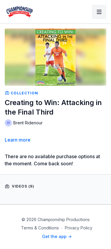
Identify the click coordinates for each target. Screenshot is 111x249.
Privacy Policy (78, 227)
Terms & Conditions (40, 227)
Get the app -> (57, 236)
